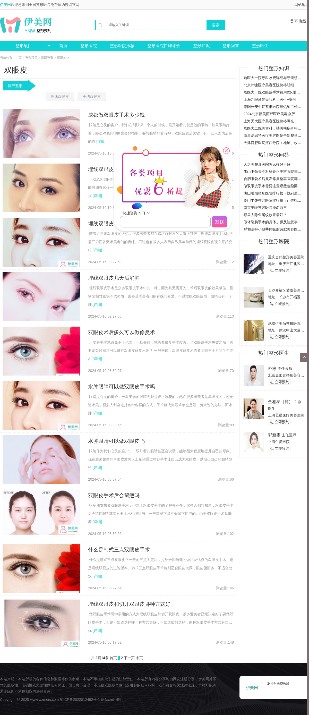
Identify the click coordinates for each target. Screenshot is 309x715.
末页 (139, 658)
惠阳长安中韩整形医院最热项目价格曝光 (273, 107)
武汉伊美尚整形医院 (284, 323)
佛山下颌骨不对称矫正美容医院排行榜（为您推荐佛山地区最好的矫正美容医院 (273, 171)
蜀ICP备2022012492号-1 (80, 699)
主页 (18, 57)
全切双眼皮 (92, 97)
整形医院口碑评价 (163, 46)
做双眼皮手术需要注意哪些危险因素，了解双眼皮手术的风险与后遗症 (273, 186)
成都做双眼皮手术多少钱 (116, 115)
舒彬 (272, 368)
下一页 (129, 658)
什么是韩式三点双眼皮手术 (119, 549)
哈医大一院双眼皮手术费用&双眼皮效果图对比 (273, 92)
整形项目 (31, 57)
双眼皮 (61, 57)
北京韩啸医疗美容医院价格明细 (269, 85)
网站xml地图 (111, 699)
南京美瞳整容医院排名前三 (265, 208)
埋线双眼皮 (60, 97)
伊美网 (5, 5)
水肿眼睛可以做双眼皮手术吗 (121, 386)
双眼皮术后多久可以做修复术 (121, 332)
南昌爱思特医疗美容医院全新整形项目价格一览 (273, 135)
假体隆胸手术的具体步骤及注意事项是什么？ (273, 222)
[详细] (101, 141)
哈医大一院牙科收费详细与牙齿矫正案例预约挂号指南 (273, 78)
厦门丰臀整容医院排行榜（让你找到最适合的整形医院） (273, 200)
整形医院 (88, 46)
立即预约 (279, 270)
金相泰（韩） (280, 401)
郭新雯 (274, 435)
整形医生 (260, 46)
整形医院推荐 (122, 46)
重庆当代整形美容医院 (286, 257)
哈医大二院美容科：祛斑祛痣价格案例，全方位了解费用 (273, 128)
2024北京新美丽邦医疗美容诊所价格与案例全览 (273, 114)
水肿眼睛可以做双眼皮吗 (116, 441)
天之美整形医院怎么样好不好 (267, 164)
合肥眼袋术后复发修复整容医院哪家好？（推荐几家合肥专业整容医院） (273, 179)
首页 (63, 46)
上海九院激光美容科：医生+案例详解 (273, 99)
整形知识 (201, 46)
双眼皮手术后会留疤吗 (114, 495)
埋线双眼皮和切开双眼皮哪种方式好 (129, 604)
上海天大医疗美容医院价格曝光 (269, 121)
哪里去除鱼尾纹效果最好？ (265, 215)
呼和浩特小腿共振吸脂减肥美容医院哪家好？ (273, 229)
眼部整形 (47, 57)
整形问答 (230, 46)
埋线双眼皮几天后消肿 (114, 278)
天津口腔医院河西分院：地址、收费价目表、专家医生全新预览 (273, 143)
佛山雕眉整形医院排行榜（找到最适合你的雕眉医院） (273, 193)
